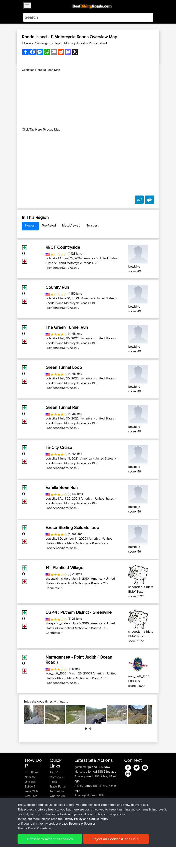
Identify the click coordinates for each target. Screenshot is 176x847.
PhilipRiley (81, 804)
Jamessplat (82, 795)
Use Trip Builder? (30, 784)
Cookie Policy (97, 838)
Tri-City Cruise (59, 447)
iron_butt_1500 (56, 673)
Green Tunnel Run (62, 407)
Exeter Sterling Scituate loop (72, 527)
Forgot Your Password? (32, 803)
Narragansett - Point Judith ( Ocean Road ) (79, 659)
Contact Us (57, 801)
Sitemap (61, 838)
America (89, 258)
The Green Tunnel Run (67, 327)
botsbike (51, 258)
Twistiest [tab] (93, 225)
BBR (100, 767)
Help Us (55, 805)
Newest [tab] (30, 225)
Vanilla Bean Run (62, 487)
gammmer (81, 767)
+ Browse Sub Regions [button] (37, 43)
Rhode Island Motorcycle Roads (69, 263)
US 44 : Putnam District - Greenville (79, 612)
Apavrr (79, 776)
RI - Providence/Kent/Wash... (72, 265)
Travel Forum (58, 786)
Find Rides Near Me (31, 774)
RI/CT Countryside (63, 247)
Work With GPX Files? (31, 793)
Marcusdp (81, 771)
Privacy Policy (77, 838)
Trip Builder (57, 791)
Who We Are (58, 796)
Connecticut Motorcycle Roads (78, 583)
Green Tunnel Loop (64, 367)
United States (108, 258)
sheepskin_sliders (58, 578)
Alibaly (79, 786)
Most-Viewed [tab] (71, 225)
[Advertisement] (88, 99)
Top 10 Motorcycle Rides (57, 777)
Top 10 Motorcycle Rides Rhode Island (81, 43)
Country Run (57, 287)
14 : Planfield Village (64, 567)
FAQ (27, 819)
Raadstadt (109, 804)
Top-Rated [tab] (49, 225)
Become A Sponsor (31, 812)
